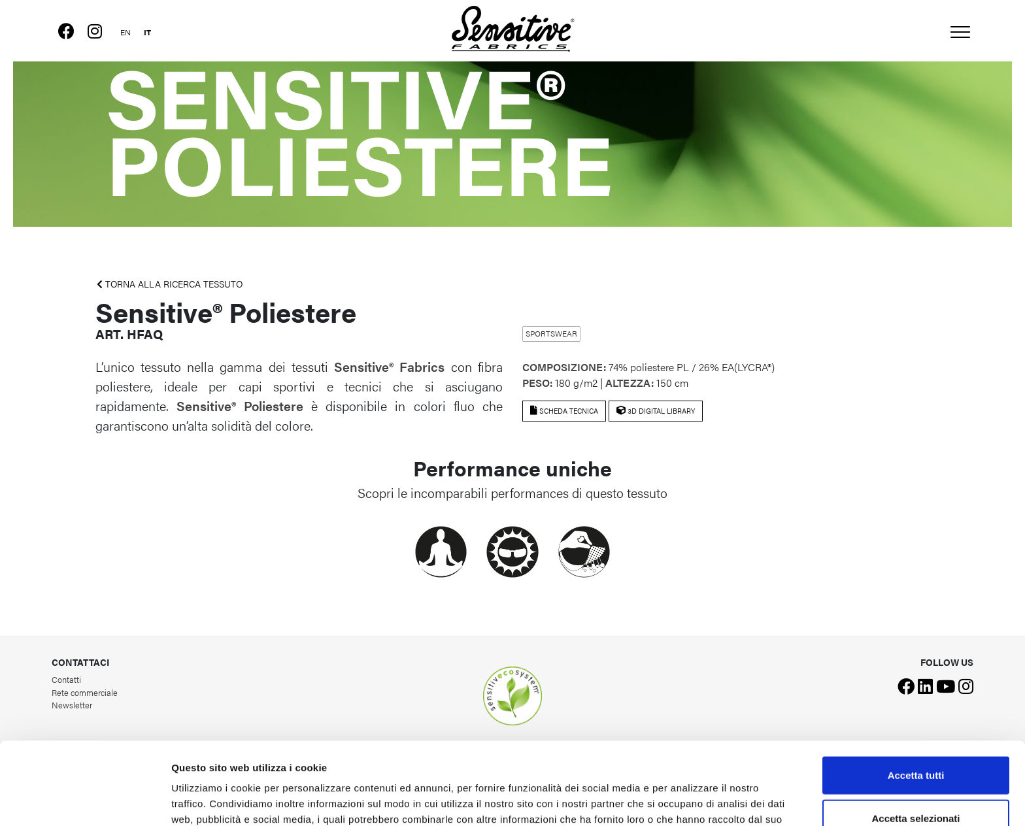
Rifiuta (916, 783)
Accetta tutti (916, 697)
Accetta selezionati (915, 740)
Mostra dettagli (687, 800)
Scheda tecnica (564, 411)
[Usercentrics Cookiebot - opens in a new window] (84, 800)
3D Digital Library (655, 411)
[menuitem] (125, 30)
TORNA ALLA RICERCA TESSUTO (170, 283)
